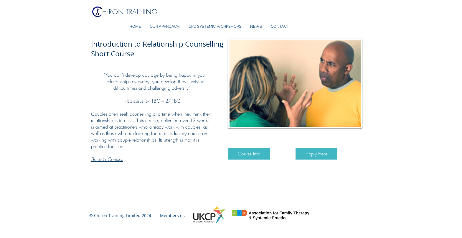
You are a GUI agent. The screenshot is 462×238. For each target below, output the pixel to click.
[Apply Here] (316, 154)
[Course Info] (249, 154)
